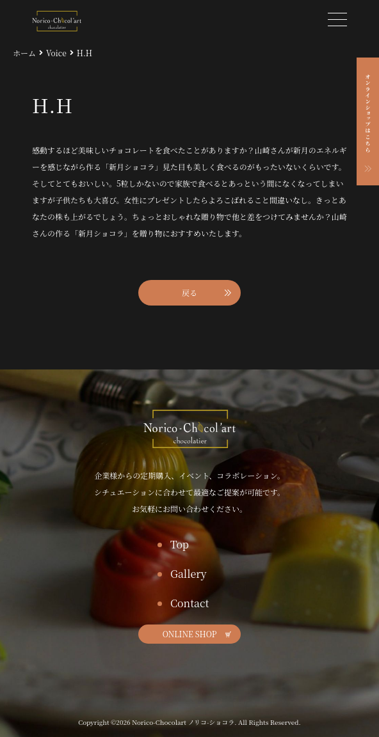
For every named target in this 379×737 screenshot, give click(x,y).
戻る (189, 292)
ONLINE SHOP (190, 633)
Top (179, 544)
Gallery (188, 573)
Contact (189, 603)
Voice (56, 52)
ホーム (24, 52)
